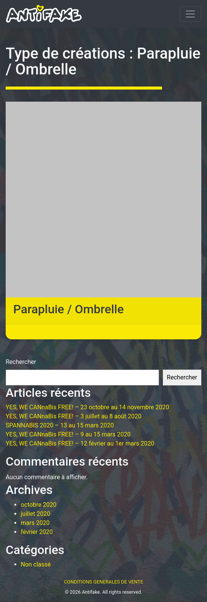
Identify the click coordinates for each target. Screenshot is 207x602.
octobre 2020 (38, 504)
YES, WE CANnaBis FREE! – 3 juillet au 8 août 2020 (73, 416)
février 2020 (37, 531)
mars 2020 (35, 522)
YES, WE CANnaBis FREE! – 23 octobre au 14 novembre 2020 (87, 407)
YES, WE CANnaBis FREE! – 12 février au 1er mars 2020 (80, 443)
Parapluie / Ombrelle (68, 309)
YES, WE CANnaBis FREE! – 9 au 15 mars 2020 (68, 434)
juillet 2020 (35, 513)
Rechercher (21, 361)
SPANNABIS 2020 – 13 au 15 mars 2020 (60, 425)
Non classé (36, 564)
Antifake (91, 592)
